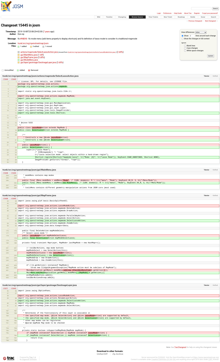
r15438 (5, 173)
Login (159, 13)
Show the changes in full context (195, 39)
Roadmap (181, 17)
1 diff (40, 55)
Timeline (109, 17)
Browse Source (137, 17)
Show (185, 36)
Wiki (98, 17)
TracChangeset (180, 347)
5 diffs (41, 57)
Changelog (122, 17)
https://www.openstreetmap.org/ (206, 357)
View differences (187, 32)
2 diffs (120, 52)
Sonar (203, 17)
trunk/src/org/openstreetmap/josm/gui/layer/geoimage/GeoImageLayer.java (40, 285)
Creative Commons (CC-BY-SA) (164, 359)
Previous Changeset (195, 21)
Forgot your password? (210, 13)
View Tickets (153, 17)
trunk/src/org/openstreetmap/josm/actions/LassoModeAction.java (91, 52)
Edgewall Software (29, 359)
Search (213, 17)
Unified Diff (102, 354)
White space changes (195, 50)
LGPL (210, 359)
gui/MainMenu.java (29, 55)
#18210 (23, 39)
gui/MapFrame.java (29, 57)
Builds (193, 17)
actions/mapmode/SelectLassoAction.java (39, 52)
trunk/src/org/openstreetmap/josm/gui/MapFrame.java (29, 195)
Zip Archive (118, 354)
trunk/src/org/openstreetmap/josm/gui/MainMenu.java (29, 170)
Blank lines (191, 46)
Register (197, 13)
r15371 (5, 288)
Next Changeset (210, 21)
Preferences (167, 13)
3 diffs (60, 62)
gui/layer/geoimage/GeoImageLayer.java (38, 62)
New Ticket (168, 17)
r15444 (5, 79)
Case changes (192, 48)
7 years (46, 31)
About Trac (188, 13)
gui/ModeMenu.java (29, 60)
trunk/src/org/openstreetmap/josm (33, 43)
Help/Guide (178, 13)
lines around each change (202, 36)
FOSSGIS (161, 357)
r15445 (13, 79)
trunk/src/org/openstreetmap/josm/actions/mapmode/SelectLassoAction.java (40, 76)
